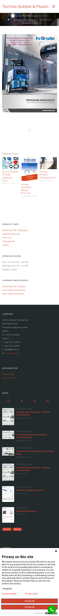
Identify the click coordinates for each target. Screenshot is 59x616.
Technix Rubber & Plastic (25, 6)
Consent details (9, 593)
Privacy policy (31, 593)
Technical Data (24, 409)
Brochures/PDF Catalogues (24, 20)
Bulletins (21, 508)
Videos (5, 245)
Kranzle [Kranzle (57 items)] (7, 529)
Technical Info (8, 241)
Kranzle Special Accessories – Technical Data (32, 436)
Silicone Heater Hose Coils (30, 490)
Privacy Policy (8, 374)
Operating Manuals (11, 234)
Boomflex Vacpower (26, 511)
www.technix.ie (12, 353)
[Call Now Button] (52, 609)
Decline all (29, 607)
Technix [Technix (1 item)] (17, 529)
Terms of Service (9, 378)
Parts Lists (6, 237)
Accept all (29, 601)
